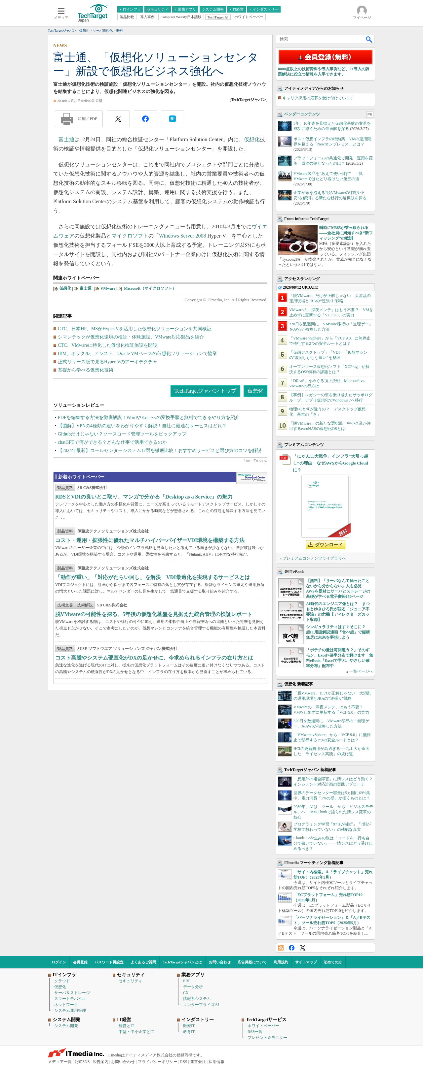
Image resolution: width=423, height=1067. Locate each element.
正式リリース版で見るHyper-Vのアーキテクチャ (107, 361)
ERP (186, 981)
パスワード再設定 (109, 962)
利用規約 (281, 962)
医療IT (189, 1025)
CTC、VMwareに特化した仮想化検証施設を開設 (107, 345)
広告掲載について (252, 962)
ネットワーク (66, 1004)
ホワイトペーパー (263, 1025)
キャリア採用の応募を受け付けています (318, 98)
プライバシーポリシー (157, 1061)
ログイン (59, 962)
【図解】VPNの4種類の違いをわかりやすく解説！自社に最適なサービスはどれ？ (142, 425)
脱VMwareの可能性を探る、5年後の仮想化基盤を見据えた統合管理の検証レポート (153, 614)
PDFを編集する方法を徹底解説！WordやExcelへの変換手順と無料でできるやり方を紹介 (149, 417)
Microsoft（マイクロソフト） (150, 288)
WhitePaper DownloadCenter (251, 478)
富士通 (66, 139)
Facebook (291, 948)
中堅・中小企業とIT (136, 1031)
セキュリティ (130, 981)
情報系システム (197, 998)
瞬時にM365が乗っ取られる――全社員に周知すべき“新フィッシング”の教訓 (346, 233)
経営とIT (126, 1025)
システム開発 (66, 1025)
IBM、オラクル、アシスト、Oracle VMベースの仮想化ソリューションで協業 (137, 353)
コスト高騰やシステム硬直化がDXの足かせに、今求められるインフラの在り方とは (154, 658)
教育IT (189, 1031)
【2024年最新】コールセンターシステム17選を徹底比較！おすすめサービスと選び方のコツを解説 (159, 450)
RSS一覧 (255, 1031)
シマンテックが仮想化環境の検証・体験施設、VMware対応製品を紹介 (131, 337)
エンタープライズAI (201, 1004)
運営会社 (198, 1061)
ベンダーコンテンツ (302, 114)
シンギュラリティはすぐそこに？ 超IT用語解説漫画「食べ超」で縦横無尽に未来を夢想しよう (338, 632)
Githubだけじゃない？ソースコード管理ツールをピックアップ (122, 434)
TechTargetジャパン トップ (205, 391)
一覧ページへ (361, 671)
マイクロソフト (129, 236)
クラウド (62, 981)
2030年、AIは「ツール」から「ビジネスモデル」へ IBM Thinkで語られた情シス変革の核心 (333, 812)
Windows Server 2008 (182, 236)
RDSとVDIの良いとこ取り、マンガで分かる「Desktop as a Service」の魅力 (144, 497)
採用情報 (216, 1061)
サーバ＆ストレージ (72, 992)
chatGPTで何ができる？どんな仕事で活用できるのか (112, 442)
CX (186, 992)
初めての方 (333, 962)
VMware (107, 288)
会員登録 (80, 962)
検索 (369, 39)
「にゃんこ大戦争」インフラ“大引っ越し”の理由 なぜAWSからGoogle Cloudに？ (330, 463)
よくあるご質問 (143, 962)
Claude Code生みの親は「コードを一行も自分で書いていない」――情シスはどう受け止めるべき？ (333, 843)
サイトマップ (306, 962)
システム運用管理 (70, 1010)
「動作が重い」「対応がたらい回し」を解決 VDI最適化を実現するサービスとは (152, 577)
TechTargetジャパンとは (182, 962)
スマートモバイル (70, 998)
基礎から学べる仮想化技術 (85, 370)
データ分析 (193, 987)
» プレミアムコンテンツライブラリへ (313, 558)
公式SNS (82, 1061)
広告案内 (100, 1061)
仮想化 (252, 139)
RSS (281, 948)
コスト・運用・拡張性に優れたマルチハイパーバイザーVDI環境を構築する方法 (150, 540)
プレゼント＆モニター (267, 1037)
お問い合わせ (220, 962)
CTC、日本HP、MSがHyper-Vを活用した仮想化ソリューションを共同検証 (135, 328)
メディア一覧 (60, 1061)
